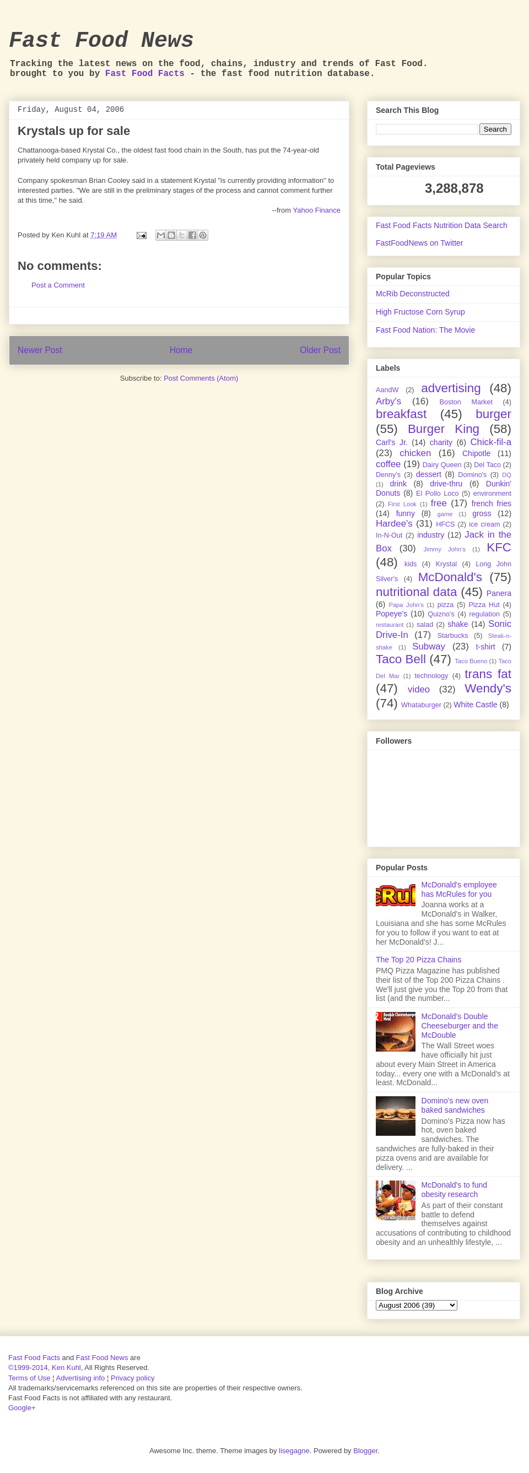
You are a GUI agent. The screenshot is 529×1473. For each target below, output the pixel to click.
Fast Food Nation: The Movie (425, 330)
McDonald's (450, 577)
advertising (451, 388)
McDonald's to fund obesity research (454, 1189)
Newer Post (40, 350)
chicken (415, 453)
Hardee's (394, 523)
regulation (484, 614)
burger (493, 414)
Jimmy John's (444, 549)
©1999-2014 (28, 1367)
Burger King (443, 429)
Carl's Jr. (392, 442)
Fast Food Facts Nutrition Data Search (442, 225)
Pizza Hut (483, 605)
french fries (491, 503)
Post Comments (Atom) (201, 378)
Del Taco (487, 465)
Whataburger (421, 705)
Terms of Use (29, 1378)
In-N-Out (389, 535)
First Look (402, 504)
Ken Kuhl (66, 1367)
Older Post (320, 350)
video (419, 689)
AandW (387, 390)
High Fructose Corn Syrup (420, 311)
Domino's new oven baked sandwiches (455, 1105)
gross (481, 513)
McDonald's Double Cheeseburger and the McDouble (460, 1025)
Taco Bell (401, 659)
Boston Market (466, 402)
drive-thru (446, 483)
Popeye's (391, 613)
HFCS (445, 524)
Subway (428, 646)
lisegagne (294, 1451)
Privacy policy (132, 1378)
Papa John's (406, 605)
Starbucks (453, 636)
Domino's (472, 475)
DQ (506, 475)
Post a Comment (58, 285)
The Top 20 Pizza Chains (418, 959)
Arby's (388, 401)
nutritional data (416, 592)
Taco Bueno (471, 661)
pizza (446, 605)
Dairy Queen (442, 465)
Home (181, 350)
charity (441, 442)
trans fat (488, 674)
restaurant (389, 624)
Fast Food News (101, 41)
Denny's (388, 475)
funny (405, 513)
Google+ (22, 1408)
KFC (499, 547)
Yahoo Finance (317, 210)
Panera (499, 593)
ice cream (484, 524)
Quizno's (441, 614)
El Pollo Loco (437, 493)
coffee (388, 464)
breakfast (401, 414)
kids (410, 564)
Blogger (365, 1451)
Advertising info (80, 1378)
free (439, 503)
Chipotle (476, 453)
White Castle (475, 704)
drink (398, 483)
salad (425, 625)
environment (492, 493)
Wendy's (488, 688)
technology (431, 676)
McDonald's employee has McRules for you (459, 889)
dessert (428, 474)
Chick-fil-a (490, 442)
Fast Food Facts (145, 74)
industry (430, 534)
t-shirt (485, 646)
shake (457, 624)
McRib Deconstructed (413, 293)
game (445, 514)
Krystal (446, 564)
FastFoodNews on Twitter (419, 243)
